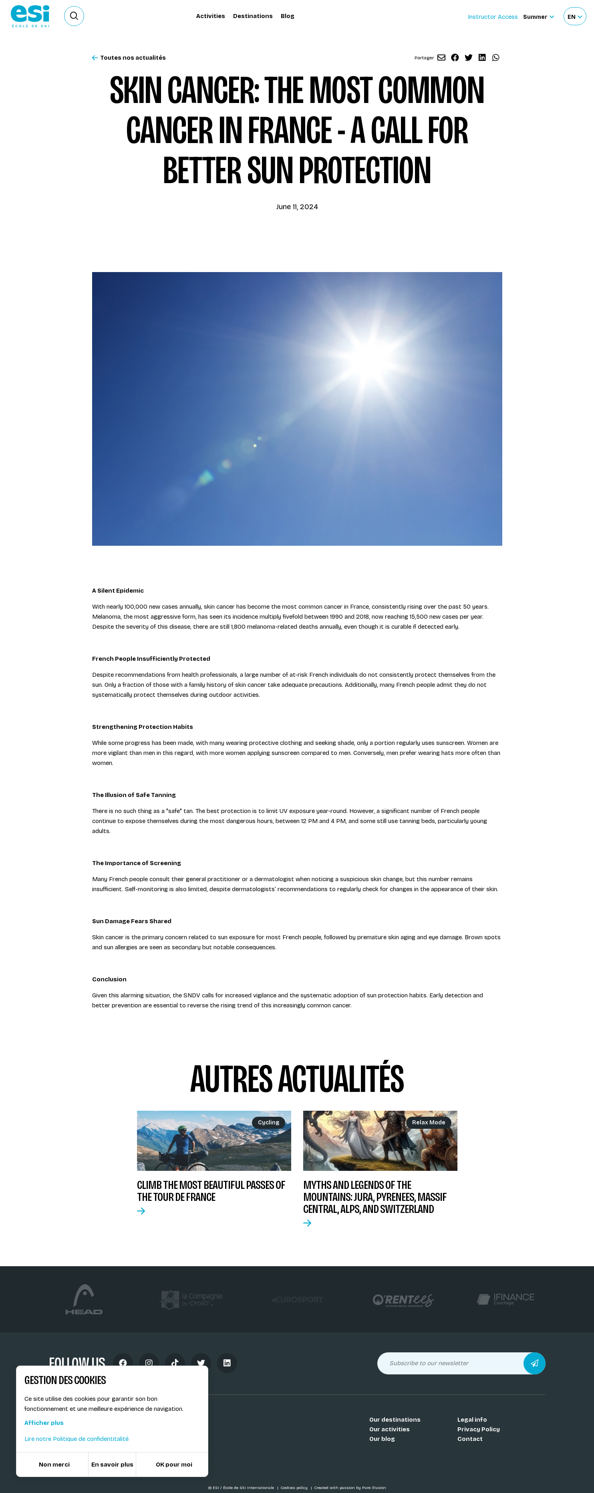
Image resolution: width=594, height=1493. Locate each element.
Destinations (253, 16)
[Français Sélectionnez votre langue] (575, 16)
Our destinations (395, 1419)
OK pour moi (174, 1464)
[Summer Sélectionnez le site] (538, 16)
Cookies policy (294, 1487)
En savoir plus (112, 1464)
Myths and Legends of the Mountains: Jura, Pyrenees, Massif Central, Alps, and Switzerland (375, 1197)
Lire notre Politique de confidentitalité (76, 1439)
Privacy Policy (478, 1429)
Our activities (389, 1429)
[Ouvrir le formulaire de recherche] (74, 16)
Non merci (54, 1464)
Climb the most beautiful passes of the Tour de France (211, 1191)
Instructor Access (493, 16)
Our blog (382, 1439)
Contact (470, 1439)
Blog (287, 16)
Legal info (472, 1419)
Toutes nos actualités (129, 58)
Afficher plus (44, 1422)
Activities (210, 16)
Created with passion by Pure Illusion (350, 1487)
